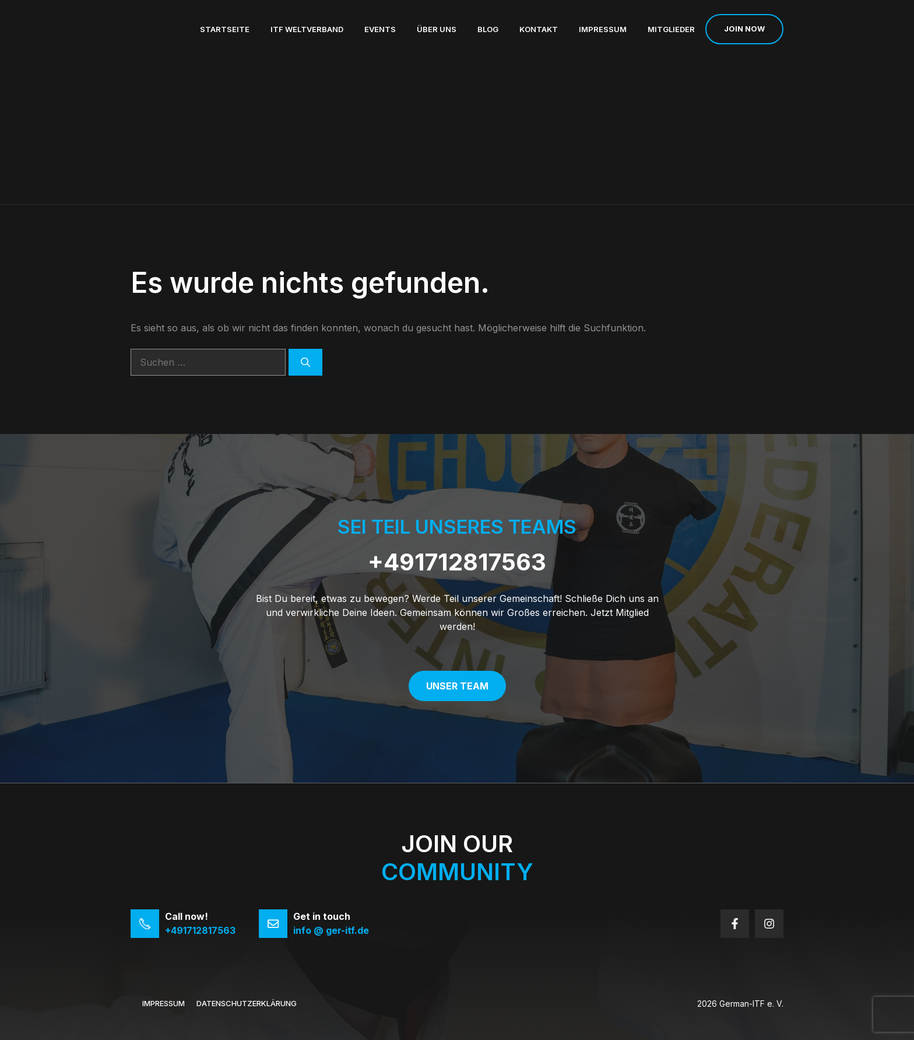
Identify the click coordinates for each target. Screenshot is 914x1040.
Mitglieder (671, 29)
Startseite (224, 29)
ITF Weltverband (306, 29)
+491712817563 (457, 562)
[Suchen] (305, 362)
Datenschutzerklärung (246, 1003)
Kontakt (538, 29)
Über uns (436, 29)
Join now (744, 28)
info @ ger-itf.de (331, 930)
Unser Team (457, 686)
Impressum (603, 29)
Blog (487, 29)
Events (380, 29)
